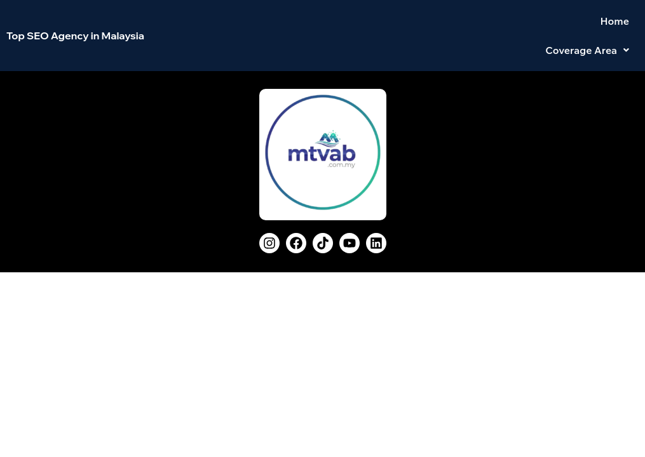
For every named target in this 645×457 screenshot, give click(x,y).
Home (512, 25)
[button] (587, 25)
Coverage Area (587, 25)
